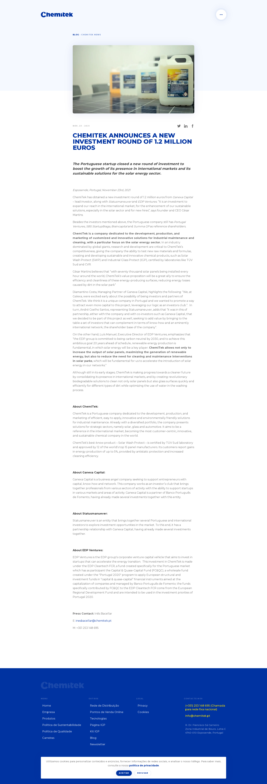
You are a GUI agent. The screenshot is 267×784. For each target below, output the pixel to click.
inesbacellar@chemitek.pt (94, 620)
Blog (76, 35)
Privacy (143, 705)
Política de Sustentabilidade (61, 725)
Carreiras (48, 738)
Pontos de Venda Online (106, 712)
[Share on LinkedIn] (185, 126)
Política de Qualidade (57, 731)
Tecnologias (98, 718)
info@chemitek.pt (197, 715)
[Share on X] (179, 126)
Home (46, 705)
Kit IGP (94, 731)
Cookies (143, 712)
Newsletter (97, 744)
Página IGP (97, 725)
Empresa (48, 712)
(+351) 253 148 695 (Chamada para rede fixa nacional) (205, 707)
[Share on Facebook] (192, 126)
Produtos (48, 718)
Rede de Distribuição (104, 705)
